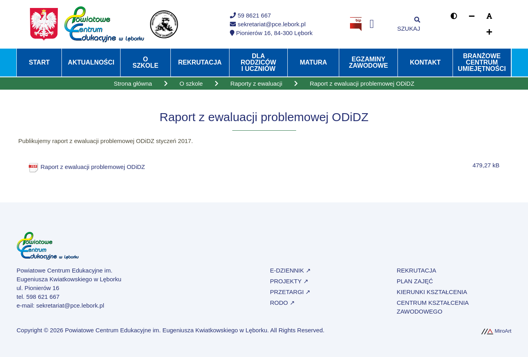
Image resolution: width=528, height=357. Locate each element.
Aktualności (91, 62)
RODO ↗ (282, 302)
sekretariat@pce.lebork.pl (70, 305)
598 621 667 (42, 296)
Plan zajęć (415, 281)
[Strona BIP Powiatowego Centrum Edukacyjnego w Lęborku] (356, 23)
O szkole (145, 62)
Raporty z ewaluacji (256, 83)
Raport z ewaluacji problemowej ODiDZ (93, 166)
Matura (313, 62)
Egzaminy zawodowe (368, 62)
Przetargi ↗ (290, 291)
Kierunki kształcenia (432, 291)
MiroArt (496, 331)
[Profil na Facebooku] (372, 24)
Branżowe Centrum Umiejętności (482, 62)
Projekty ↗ (289, 281)
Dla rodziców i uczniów (258, 62)
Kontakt (425, 62)
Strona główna (133, 83)
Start (39, 62)
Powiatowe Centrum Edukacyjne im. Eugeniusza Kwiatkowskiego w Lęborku (166, 330)
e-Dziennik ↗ (290, 270)
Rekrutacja (199, 62)
